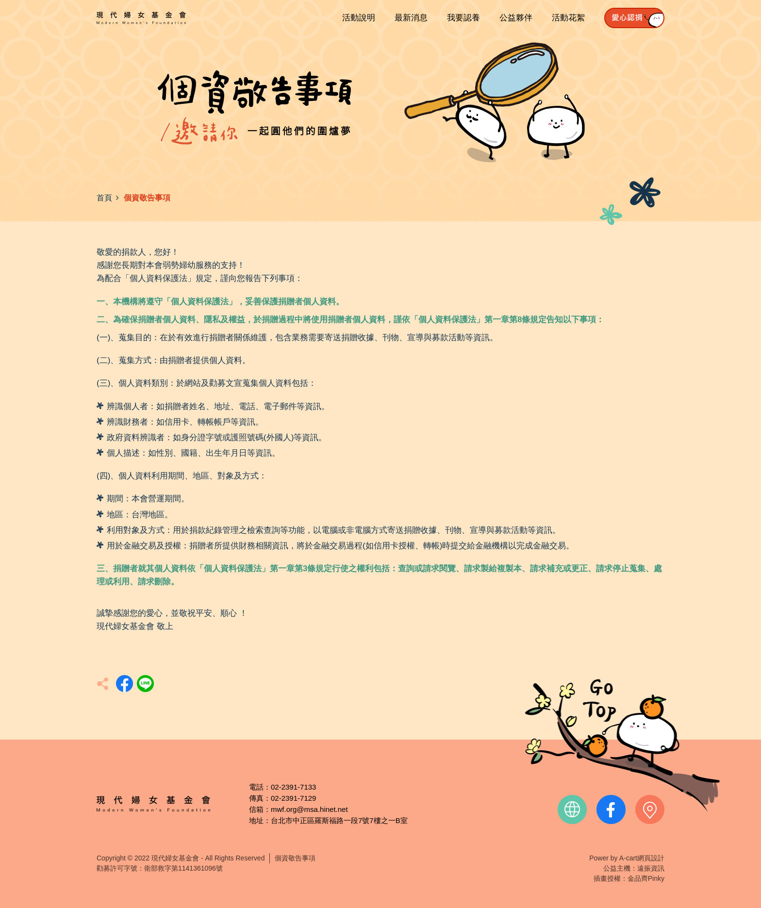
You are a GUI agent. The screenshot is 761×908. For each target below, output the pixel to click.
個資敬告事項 (295, 858)
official (572, 809)
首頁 (104, 198)
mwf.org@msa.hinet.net (309, 809)
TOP (622, 745)
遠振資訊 (650, 868)
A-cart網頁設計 (641, 858)
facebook (611, 809)
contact (649, 809)
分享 (124, 683)
